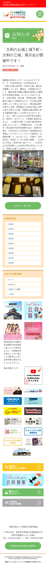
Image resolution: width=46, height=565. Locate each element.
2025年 (11, 229)
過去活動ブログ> (11, 368)
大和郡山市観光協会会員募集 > (23, 546)
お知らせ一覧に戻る (23, 206)
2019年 (11, 248)
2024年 (11, 234)
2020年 (11, 243)
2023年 (11, 239)
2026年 (11, 224)
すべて (10, 280)
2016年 (11, 263)
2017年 (11, 258)
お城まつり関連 (14, 289)
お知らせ (11, 284)
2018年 (11, 253)
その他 (10, 294)
